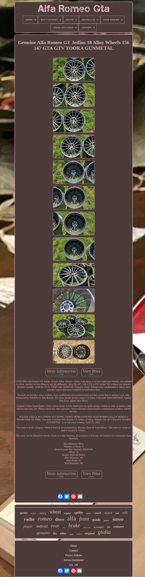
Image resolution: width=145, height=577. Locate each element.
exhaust (118, 526)
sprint (23, 512)
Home (73, 545)
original (90, 533)
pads (96, 519)
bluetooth (86, 527)
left (117, 513)
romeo (45, 519)
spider (78, 512)
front (84, 519)
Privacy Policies (73, 555)
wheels (33, 513)
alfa (71, 518)
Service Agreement (73, 560)
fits (55, 533)
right (71, 534)
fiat (108, 527)
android (42, 526)
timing (42, 513)
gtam (88, 513)
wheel (55, 511)
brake (74, 525)
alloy (63, 533)
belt (64, 527)
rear (55, 525)
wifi (125, 512)
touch (98, 512)
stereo (118, 519)
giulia (104, 532)
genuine (43, 533)
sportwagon (99, 527)
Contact (73, 550)
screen (79, 534)
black (109, 513)
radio (29, 519)
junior (106, 520)
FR (76, 564)
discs (59, 519)
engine (67, 513)
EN (71, 564)
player (28, 526)
